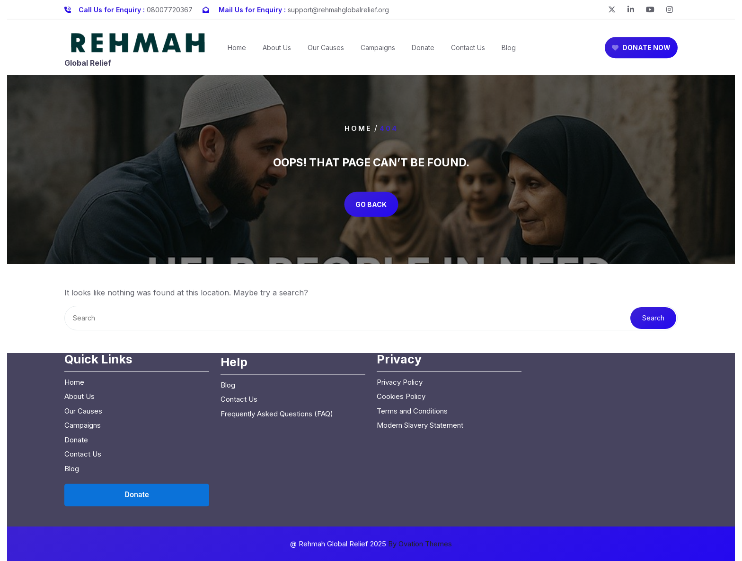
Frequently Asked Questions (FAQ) (277, 359)
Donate (423, 53)
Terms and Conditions (412, 356)
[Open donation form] (136, 441)
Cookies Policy (401, 342)
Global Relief (87, 67)
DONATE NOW (641, 53)
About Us (277, 53)
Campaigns (378, 53)
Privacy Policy (400, 327)
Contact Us (468, 53)
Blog (509, 53)
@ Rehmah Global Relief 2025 (371, 543)
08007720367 (170, 8)
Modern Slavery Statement (420, 371)
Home (237, 53)
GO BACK (371, 204)
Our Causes (326, 53)
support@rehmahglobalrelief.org (338, 8)
